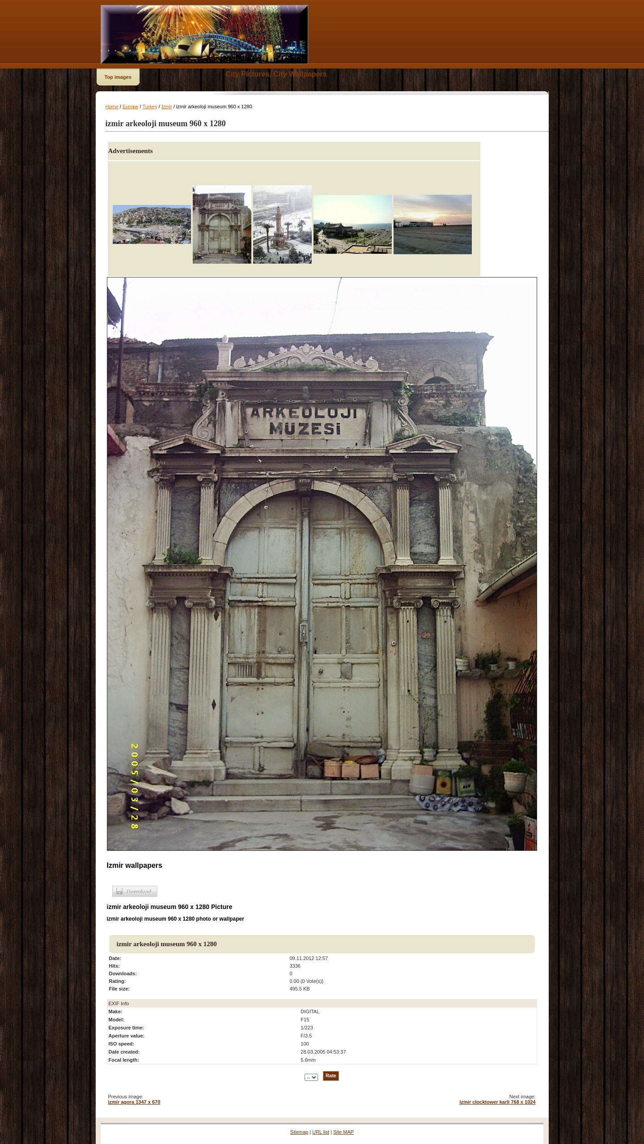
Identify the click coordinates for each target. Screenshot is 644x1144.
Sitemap (299, 1132)
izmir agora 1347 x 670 (134, 1102)
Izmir (166, 106)
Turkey (149, 106)
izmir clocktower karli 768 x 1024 (498, 1102)
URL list (320, 1132)
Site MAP (343, 1132)
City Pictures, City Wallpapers (276, 74)
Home (112, 106)
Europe (130, 106)
